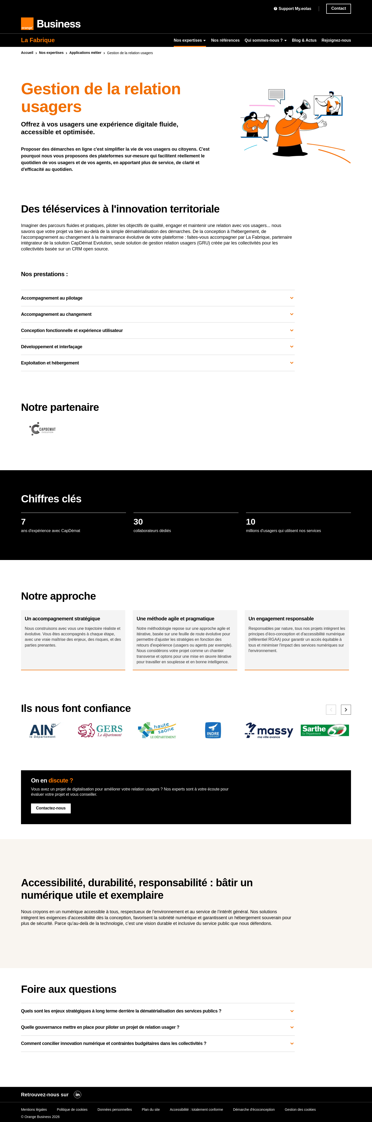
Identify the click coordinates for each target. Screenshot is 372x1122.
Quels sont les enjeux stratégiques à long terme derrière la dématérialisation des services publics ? (158, 1027)
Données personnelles (115, 1110)
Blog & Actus (304, 40)
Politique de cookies (72, 1110)
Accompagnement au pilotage (158, 298)
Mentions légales (34, 1110)
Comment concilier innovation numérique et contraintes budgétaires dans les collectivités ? (158, 1060)
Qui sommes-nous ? (266, 40)
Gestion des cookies (300, 1110)
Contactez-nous (51, 824)
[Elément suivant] (346, 726)
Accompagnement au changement (158, 314)
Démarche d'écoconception (254, 1110)
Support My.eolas (292, 8)
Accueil (27, 53)
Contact (338, 8)
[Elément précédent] (331, 726)
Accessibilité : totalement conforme (196, 1110)
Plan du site (151, 1110)
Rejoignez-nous (336, 40)
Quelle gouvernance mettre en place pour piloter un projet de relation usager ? (158, 1044)
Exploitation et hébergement (158, 363)
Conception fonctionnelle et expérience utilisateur (158, 331)
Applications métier (85, 53)
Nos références (225, 40)
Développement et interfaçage (158, 347)
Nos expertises (190, 40)
